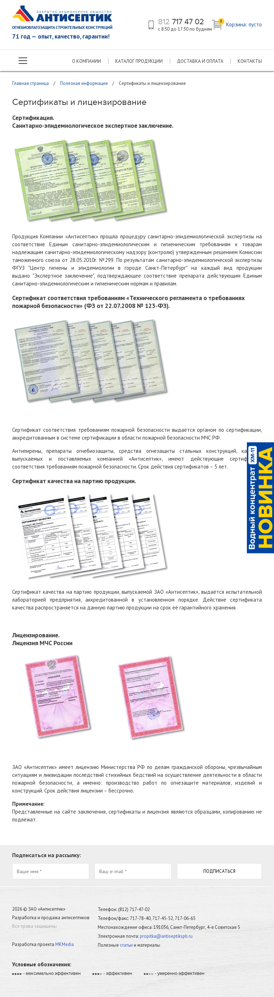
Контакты (250, 61)
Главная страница (30, 83)
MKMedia (64, 944)
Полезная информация (84, 83)
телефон (151, 24)
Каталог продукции (139, 61)
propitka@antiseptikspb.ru (166, 936)
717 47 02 (181, 21)
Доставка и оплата (200, 61)
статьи (126, 945)
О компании (86, 61)
